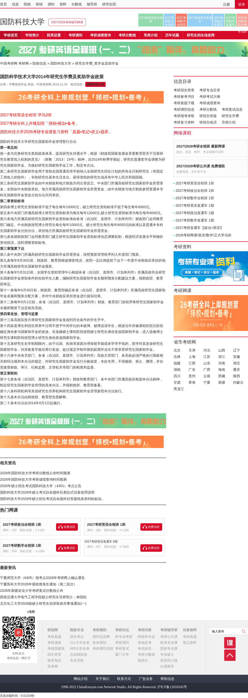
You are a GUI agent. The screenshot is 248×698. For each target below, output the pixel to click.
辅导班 (92, 4)
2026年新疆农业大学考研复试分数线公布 (31, 591)
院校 (27, 4)
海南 (221, 370)
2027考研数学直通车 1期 (195, 220)
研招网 (52, 630)
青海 (191, 382)
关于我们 (102, 679)
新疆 (221, 382)
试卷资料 (190, 630)
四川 (177, 376)
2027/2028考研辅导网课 (67, 22)
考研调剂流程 (103, 648)
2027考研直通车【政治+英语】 (199, 228)
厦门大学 (122, 654)
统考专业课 (169, 643)
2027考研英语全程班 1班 (106, 524)
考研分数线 (208, 109)
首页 (3, 4)
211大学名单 (80, 643)
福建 (177, 363)
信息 (15, 4)
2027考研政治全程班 (169, 21)
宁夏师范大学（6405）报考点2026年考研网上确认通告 (42, 578)
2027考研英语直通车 (200, 19)
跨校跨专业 (146, 637)
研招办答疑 (208, 116)
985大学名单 (80, 648)
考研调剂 (75, 35)
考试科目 (145, 648)
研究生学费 (230, 116)
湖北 (236, 363)
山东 (206, 363)
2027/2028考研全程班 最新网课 (200, 146)
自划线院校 (78, 654)
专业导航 (77, 660)
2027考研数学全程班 (181, 21)
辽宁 (236, 350)
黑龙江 (179, 389)
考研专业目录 (209, 90)
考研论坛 (122, 630)
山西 (221, 350)
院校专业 (77, 630)
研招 (39, 4)
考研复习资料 (184, 122)
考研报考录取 (184, 116)
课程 (230, 642)
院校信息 (39, 63)
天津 (191, 350)
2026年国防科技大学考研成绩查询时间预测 (33, 479)
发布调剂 (99, 643)
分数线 (76, 4)
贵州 (191, 376)
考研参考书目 (184, 97)
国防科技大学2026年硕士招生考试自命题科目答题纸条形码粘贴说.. (51, 499)
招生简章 (54, 654)
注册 (226, 4)
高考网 (52, 666)
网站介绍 (81, 679)
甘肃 (177, 382)
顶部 (230, 655)
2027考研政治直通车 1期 (195, 213)
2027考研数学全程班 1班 (22, 546)
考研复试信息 (232, 109)
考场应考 (145, 643)
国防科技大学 (22, 22)
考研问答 (145, 630)
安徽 (236, 357)
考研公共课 (169, 637)
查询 (243, 631)
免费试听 (69, 527)
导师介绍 (150, 35)
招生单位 (77, 637)
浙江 (221, 357)
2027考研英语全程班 (151, 19)
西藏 (221, 376)
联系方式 (124, 679)
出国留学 (167, 666)
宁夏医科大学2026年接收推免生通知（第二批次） (38, 584)
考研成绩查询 (209, 103)
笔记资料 (190, 643)
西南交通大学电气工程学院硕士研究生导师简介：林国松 (43, 597)
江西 (191, 363)
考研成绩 (54, 643)
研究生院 (109, 4)
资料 (63, 4)
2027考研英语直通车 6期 (101, 541)
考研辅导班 (169, 630)
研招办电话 (208, 122)
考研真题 (54, 637)
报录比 (143, 660)
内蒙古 (238, 382)
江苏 (206, 357)
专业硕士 (167, 654)
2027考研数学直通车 (230, 21)
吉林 (177, 357)
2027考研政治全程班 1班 (22, 524)
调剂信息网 (101, 637)
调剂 (51, 4)
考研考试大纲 (209, 97)
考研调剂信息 (184, 109)
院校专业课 (169, 648)
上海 (191, 357)
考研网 (23, 63)
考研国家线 (56, 648)
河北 (206, 350)
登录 (241, 4)
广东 (191, 370)
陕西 (236, 376)
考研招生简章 (184, 90)
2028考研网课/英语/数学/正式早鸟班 (242, 21)
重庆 (236, 370)
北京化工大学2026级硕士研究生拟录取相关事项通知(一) (43, 603)
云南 (206, 376)
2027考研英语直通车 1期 (195, 205)
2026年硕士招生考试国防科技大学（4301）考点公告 (40, 486)
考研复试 (122, 648)
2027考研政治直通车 (218, 21)
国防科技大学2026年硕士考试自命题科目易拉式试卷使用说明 (47, 492)
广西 (206, 370)
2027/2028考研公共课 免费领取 (200, 166)
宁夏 (206, 382)
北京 (177, 350)
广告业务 (146, 679)
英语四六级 (169, 660)
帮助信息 (167, 679)
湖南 (177, 370)
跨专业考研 (123, 637)
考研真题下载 (184, 103)
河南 (221, 363)
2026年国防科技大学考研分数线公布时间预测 (35, 473)
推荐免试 (54, 660)
